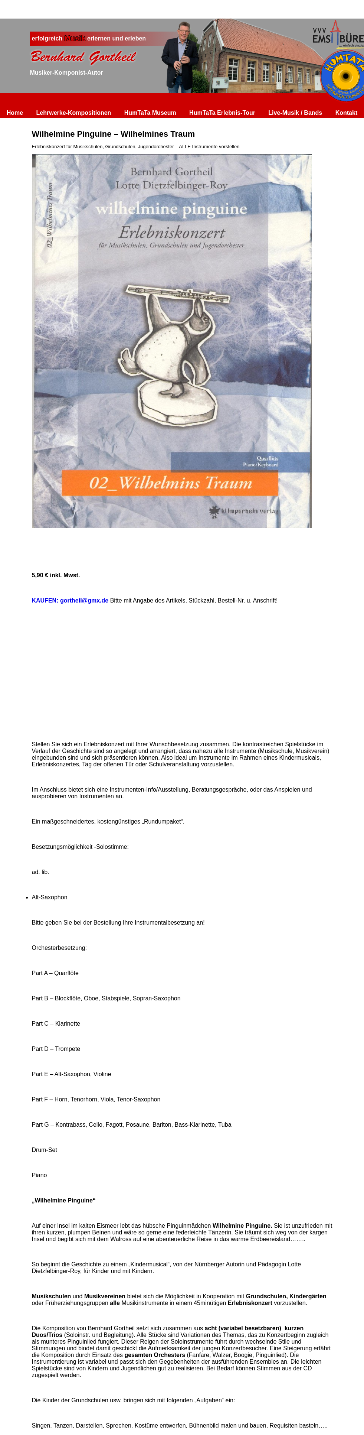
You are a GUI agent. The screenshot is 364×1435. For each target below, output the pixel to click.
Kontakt (346, 113)
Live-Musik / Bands (295, 113)
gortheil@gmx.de (84, 600)
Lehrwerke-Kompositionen (73, 113)
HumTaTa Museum (150, 113)
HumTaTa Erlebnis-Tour (222, 113)
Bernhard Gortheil (82, 56)
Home (15, 113)
